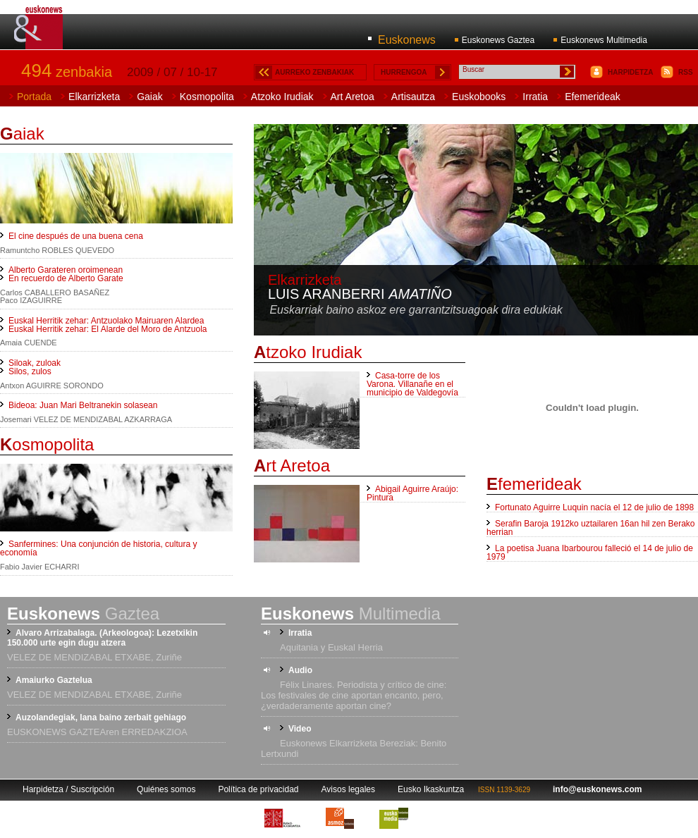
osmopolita (47, 444)
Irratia (535, 96)
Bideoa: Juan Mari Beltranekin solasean (82, 405)
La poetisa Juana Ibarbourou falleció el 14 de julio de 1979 (589, 552)
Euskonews (407, 40)
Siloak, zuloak (34, 363)
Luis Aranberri (360, 294)
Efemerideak (592, 96)
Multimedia (351, 613)
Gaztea (83, 613)
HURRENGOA (404, 72)
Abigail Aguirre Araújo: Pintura (412, 493)
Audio (300, 670)
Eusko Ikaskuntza (431, 789)
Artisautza (413, 96)
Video (299, 729)
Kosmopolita (207, 96)
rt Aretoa (292, 465)
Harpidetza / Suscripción (68, 789)
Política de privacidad (258, 789)
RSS (685, 72)
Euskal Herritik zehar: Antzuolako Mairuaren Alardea (106, 321)
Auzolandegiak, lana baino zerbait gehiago (101, 717)
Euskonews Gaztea (498, 40)
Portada (34, 96)
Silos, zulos (29, 371)
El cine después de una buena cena (75, 236)
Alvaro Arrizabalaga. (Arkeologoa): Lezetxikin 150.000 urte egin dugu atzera (102, 638)
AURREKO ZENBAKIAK (314, 72)
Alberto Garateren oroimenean (65, 270)
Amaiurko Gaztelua (54, 680)
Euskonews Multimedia (604, 40)
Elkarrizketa (94, 96)
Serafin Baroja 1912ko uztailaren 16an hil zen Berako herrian (590, 528)
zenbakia (66, 72)
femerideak (534, 483)
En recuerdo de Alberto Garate (65, 278)
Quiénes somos (166, 789)
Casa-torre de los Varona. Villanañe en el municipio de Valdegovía (412, 384)
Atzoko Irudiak (282, 96)
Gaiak (150, 96)
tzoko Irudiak (308, 352)
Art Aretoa (352, 96)
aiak (22, 133)
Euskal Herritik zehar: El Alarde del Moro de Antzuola (107, 329)
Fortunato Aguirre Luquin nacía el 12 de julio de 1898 (594, 507)
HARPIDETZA (630, 72)
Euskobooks (479, 96)
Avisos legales (349, 789)
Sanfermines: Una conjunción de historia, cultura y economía (98, 548)
